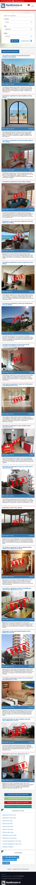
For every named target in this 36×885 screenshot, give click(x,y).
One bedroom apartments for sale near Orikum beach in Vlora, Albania (17, 141)
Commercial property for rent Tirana (11, 841)
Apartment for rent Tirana (9, 815)
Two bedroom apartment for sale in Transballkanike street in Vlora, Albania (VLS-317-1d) (16, 589)
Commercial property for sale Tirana (11, 844)
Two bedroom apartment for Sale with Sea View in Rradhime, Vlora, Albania (16, 56)
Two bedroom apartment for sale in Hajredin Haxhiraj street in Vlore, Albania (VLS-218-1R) (16, 548)
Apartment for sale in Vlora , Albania (12, 507)
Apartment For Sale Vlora (21, 869)
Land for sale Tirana (7, 826)
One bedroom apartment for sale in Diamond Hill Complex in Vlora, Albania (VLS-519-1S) (15, 345)
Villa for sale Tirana (7, 823)
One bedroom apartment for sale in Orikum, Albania (16, 181)
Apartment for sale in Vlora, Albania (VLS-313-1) (15, 754)
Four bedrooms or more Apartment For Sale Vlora (18, 806)
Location (6, 19)
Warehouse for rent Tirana (9, 835)
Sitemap (3, 874)
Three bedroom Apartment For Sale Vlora (18, 802)
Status (5, 33)
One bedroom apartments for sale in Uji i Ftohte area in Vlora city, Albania (17, 304)
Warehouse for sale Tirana (9, 838)
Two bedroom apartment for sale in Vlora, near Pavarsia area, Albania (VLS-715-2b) (17, 678)
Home (9, 869)
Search (15, 41)
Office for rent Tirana (7, 829)
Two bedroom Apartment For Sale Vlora (18, 798)
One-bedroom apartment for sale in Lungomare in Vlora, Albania (17, 263)
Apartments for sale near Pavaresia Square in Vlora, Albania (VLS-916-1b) (16, 632)
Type (5, 26)
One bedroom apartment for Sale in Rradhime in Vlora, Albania (17, 96)
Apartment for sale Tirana (9, 818)
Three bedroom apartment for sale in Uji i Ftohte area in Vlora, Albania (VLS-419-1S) (17, 384)
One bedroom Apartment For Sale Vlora (18, 794)
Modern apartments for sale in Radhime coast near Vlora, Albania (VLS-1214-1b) (16, 719)
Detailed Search (25, 41)
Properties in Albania (7, 847)
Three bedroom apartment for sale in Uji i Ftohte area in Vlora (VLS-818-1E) (17, 467)
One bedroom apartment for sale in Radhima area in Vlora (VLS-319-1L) (16, 426)
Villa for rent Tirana (7, 820)
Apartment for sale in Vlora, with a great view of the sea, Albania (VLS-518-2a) (17, 222)
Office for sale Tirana (7, 832)
